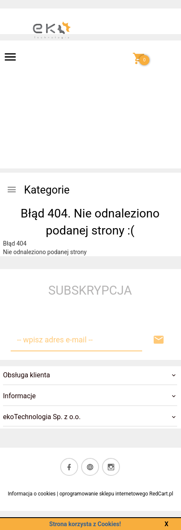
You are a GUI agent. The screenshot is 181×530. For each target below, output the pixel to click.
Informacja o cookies (31, 494)
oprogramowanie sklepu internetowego (103, 494)
